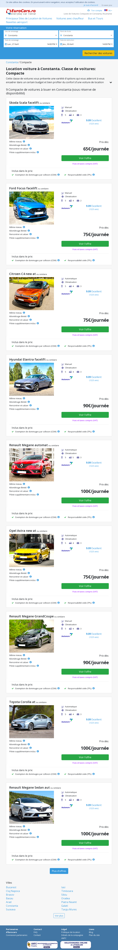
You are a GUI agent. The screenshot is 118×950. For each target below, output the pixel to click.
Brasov (10, 894)
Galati (64, 905)
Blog (91, 932)
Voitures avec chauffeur (70, 18)
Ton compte (95, 10)
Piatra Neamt (69, 902)
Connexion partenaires (16, 935)
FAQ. (36, 932)
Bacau (9, 898)
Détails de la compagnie (72, 935)
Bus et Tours (95, 18)
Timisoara (67, 891)
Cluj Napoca (13, 891)
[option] (11, 35)
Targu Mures (69, 909)
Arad (8, 902)
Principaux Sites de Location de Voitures (29, 18)
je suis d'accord (91, 5)
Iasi (63, 887)
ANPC (63, 938)
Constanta (12, 62)
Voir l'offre (85, 158)
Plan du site (94, 935)
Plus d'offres (59, 871)
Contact (37, 935)
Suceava (10, 909)
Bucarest (11, 887)
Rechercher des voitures (98, 53)
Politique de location (70, 932)
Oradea (65, 898)
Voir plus (59, 915)
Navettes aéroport (17, 22)
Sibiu (64, 894)
